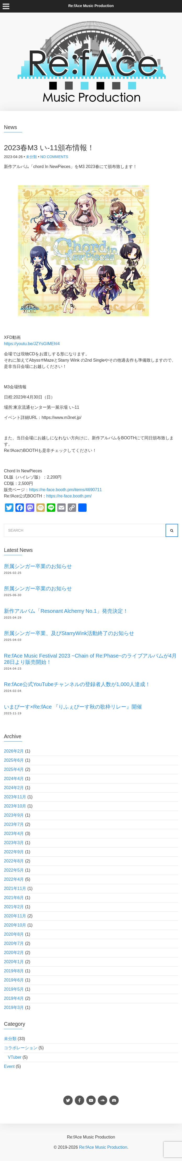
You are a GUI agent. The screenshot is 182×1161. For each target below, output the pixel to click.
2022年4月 (14, 879)
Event (9, 1066)
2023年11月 (15, 797)
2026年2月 (14, 751)
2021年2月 (14, 907)
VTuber (14, 1057)
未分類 (31, 157)
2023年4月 (14, 833)
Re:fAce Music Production (103, 1147)
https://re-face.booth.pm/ (69, 496)
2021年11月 (15, 888)
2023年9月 (14, 815)
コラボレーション (20, 1048)
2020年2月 (14, 952)
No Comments (54, 157)
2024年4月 (14, 778)
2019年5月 (14, 989)
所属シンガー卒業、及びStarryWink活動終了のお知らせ (69, 633)
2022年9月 (14, 852)
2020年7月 (14, 943)
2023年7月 (14, 824)
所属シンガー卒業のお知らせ (38, 566)
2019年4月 (14, 998)
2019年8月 (14, 971)
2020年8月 (14, 934)
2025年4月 (14, 769)
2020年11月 (15, 916)
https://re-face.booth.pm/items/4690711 (65, 489)
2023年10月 (15, 806)
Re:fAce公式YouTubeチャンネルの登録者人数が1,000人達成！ (77, 684)
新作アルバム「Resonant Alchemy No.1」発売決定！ (66, 611)
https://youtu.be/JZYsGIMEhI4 (32, 343)
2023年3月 (14, 842)
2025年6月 (14, 760)
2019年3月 (14, 1007)
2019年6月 (14, 980)
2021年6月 (14, 897)
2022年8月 (14, 861)
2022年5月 (14, 870)
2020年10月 (15, 925)
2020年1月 (14, 962)
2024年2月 (14, 788)
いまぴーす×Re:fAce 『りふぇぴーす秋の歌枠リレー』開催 (73, 707)
